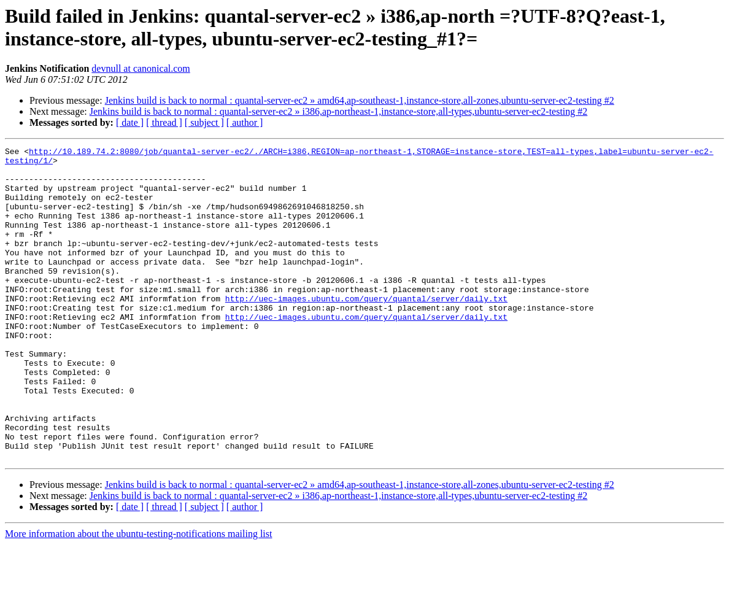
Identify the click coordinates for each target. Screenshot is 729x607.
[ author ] (244, 122)
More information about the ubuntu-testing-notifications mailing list (138, 596)
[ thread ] (164, 122)
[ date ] (130, 122)
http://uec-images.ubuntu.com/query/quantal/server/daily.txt (366, 329)
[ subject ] (204, 122)
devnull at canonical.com (140, 68)
